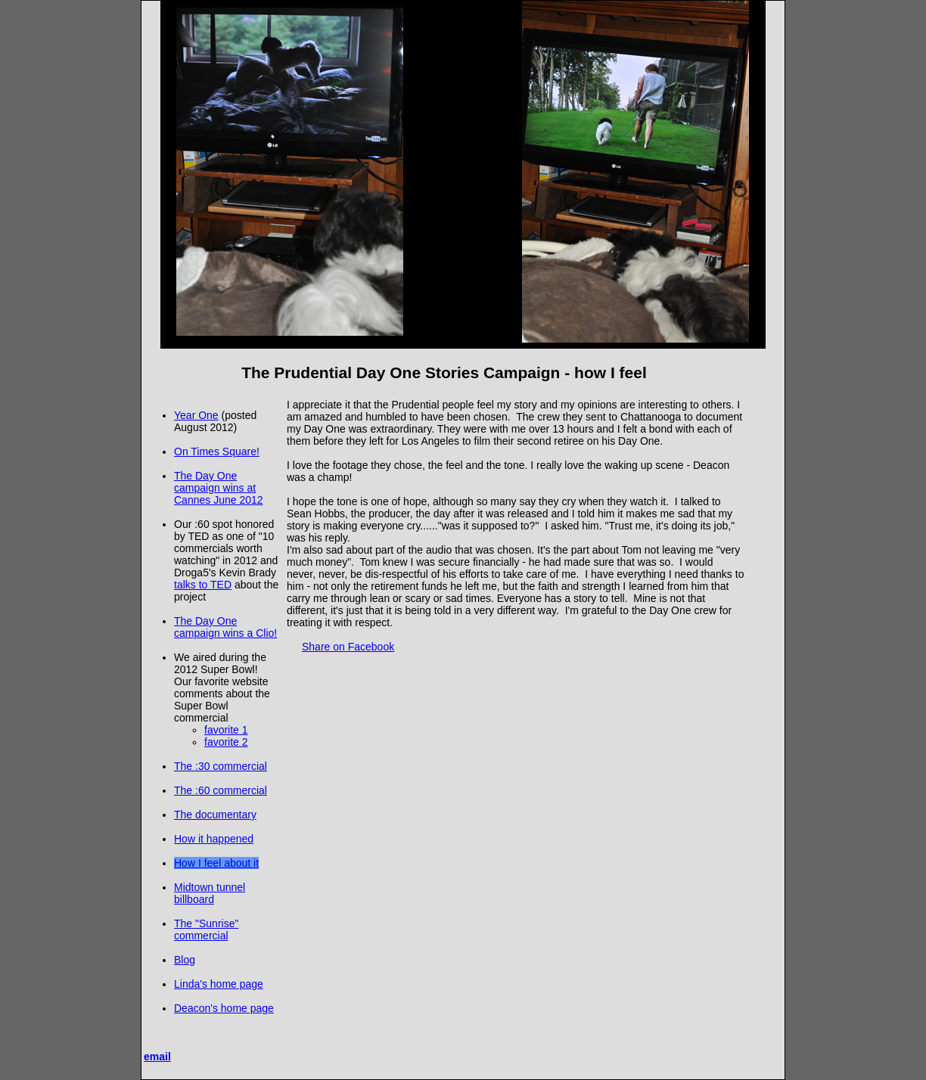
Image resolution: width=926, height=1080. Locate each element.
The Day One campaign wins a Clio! (225, 627)
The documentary (215, 814)
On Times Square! (216, 451)
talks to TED (203, 585)
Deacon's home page (224, 1008)
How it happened (213, 839)
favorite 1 (226, 730)
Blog (184, 960)
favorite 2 (226, 742)
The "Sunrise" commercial (206, 929)
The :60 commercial (220, 790)
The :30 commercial (220, 766)
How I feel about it (216, 863)
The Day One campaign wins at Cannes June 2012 (218, 488)
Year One (196, 415)
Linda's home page (218, 984)
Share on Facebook (348, 647)
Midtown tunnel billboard (209, 893)
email (157, 1057)
